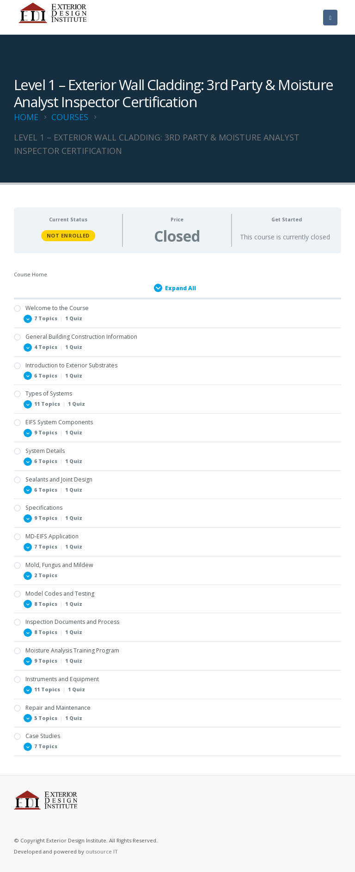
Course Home (30, 274)
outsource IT (102, 851)
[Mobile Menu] (330, 17)
